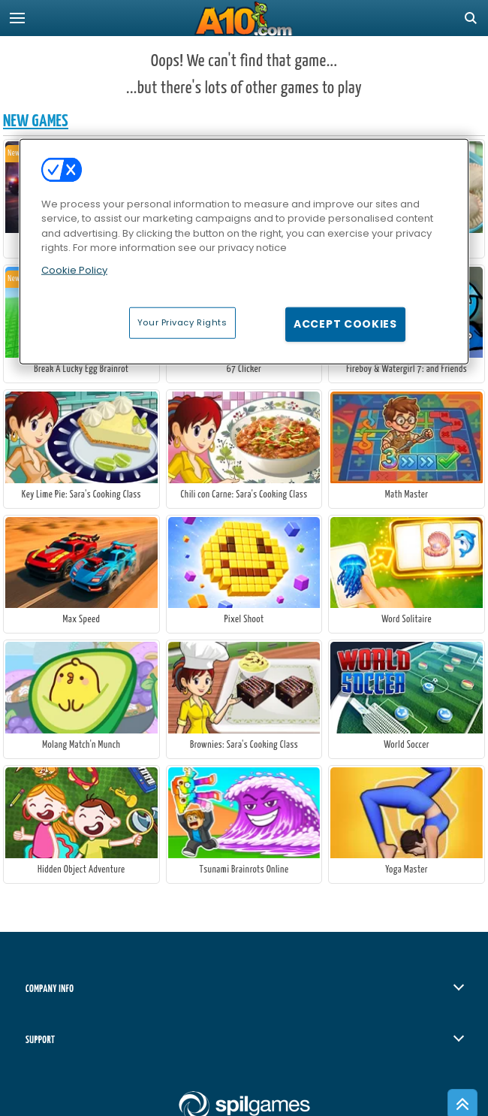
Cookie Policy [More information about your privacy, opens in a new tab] (74, 269)
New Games (35, 121)
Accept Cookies (345, 323)
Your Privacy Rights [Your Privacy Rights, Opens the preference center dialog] (182, 322)
